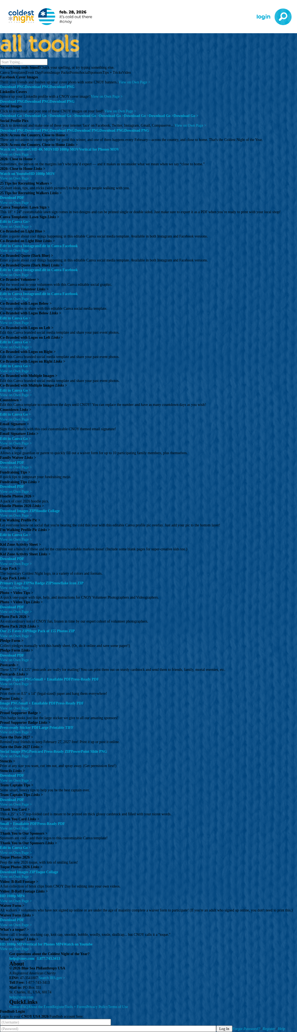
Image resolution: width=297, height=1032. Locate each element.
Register (58, 1007)
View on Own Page (134, 82)
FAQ (24, 1007)
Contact (15, 1007)
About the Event (40, 1007)
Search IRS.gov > (52, 978)
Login (263, 17)
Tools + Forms (75, 1007)
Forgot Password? (246, 1029)
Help (281, 1029)
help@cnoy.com (21, 958)
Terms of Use (118, 1007)
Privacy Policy (97, 1007)
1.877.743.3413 (48, 958)
